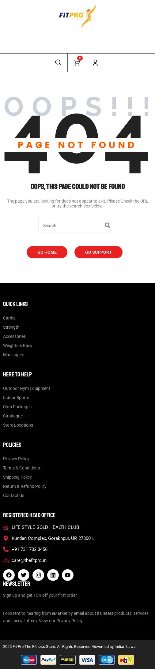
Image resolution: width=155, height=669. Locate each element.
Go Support (98, 252)
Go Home (47, 252)
